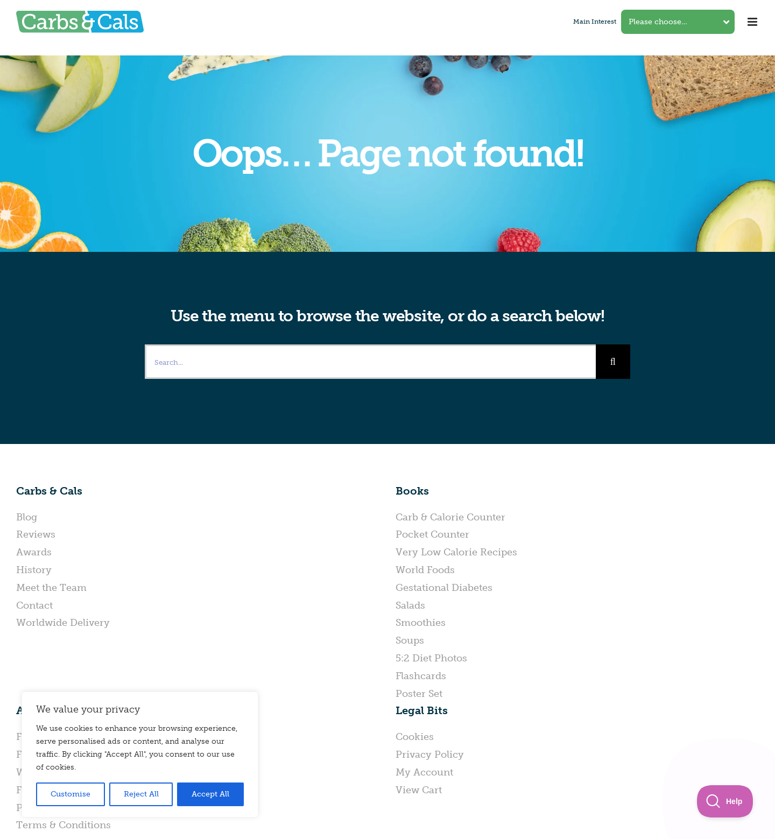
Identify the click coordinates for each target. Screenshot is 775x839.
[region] (140, 754)
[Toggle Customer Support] (725, 801)
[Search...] (370, 361)
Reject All (141, 794)
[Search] (613, 361)
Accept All (210, 794)
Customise (70, 794)
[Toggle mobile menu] (753, 21)
